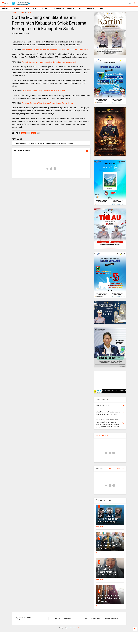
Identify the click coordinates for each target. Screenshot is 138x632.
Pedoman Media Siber (111, 618)
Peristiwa (45, 9)
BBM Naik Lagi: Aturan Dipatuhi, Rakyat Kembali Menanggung (109, 598)
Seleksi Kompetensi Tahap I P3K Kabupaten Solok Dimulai (44, 91)
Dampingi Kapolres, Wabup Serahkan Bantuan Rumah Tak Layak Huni (47, 103)
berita (22, 13)
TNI (27, 9)
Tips (79, 9)
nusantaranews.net (73, 628)
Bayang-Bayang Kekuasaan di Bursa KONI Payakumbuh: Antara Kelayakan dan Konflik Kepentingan (108, 516)
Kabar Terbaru (102, 435)
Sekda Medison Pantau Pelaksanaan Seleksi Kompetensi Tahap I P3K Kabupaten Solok (55, 49)
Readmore (99, 526)
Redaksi (57, 618)
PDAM (102, 9)
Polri (34, 9)
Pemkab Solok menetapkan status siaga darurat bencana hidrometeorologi (50, 62)
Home (5, 9)
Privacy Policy (68, 618)
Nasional (16, 9)
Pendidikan (90, 9)
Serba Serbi (59, 9)
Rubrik (70, 9)
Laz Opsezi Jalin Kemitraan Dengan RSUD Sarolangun (109, 545)
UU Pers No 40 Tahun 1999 (91, 618)
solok (29, 13)
